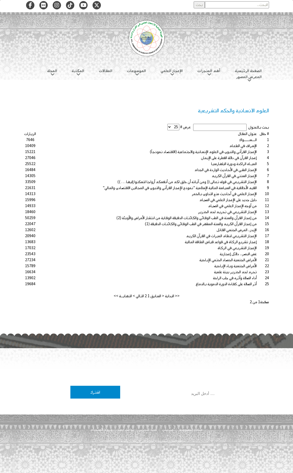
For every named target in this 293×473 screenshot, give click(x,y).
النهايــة (125, 296)
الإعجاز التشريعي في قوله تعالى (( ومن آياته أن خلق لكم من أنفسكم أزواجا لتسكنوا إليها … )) (187, 182)
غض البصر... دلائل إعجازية (238, 254)
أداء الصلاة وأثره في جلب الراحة (235, 278)
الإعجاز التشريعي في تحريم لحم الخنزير (227, 212)
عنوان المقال (247, 134)
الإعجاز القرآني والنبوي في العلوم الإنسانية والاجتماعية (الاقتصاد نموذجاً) (203, 152)
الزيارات (30, 134)
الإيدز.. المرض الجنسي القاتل (237, 230)
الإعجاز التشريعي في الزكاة (237, 248)
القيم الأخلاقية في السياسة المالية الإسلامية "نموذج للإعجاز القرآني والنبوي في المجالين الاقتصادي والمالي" (180, 188)
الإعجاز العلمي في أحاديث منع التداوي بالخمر (224, 194)
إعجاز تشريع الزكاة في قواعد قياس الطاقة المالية (221, 242)
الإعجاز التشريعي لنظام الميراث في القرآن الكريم (221, 236)
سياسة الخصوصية (191, 429)
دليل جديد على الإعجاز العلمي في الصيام (228, 200)
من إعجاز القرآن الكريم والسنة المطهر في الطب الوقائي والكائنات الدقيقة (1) (201, 224)
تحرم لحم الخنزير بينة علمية (235, 272)
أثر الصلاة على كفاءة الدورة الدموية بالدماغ (226, 284)
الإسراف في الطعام (243, 146)
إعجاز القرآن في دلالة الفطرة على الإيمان (229, 158)
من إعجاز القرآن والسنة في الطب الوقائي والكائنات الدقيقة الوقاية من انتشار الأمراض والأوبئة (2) (186, 218)
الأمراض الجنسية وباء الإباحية (235, 266)
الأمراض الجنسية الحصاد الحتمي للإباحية (228, 260)
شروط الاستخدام (101, 429)
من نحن (168, 429)
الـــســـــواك (248, 140)
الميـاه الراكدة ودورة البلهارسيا (234, 164)
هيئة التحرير (148, 429)
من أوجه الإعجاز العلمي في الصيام (232, 206)
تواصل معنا (126, 429)
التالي (140, 296)
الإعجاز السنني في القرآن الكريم (234, 176)
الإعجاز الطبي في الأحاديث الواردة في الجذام (225, 170)
